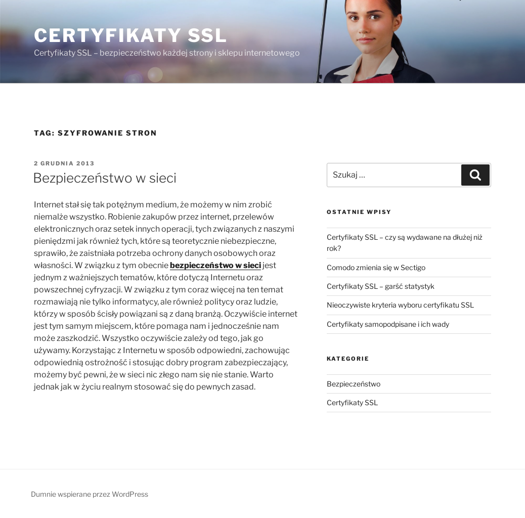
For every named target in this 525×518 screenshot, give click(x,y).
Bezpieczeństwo (353, 383)
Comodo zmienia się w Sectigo (376, 267)
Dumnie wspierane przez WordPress (89, 494)
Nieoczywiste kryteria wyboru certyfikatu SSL (400, 304)
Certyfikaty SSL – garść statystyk (380, 286)
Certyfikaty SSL (131, 35)
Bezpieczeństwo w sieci (105, 178)
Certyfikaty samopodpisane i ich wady (388, 324)
